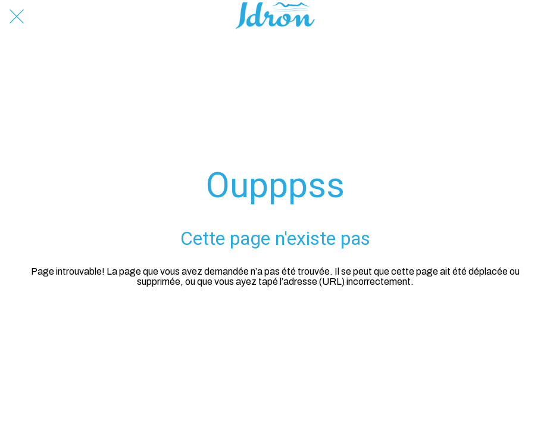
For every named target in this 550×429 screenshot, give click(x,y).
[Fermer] (17, 17)
